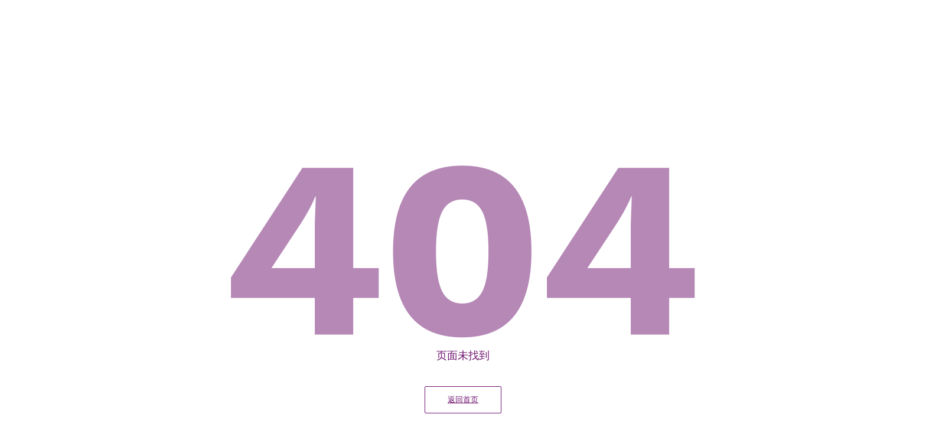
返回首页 (463, 399)
